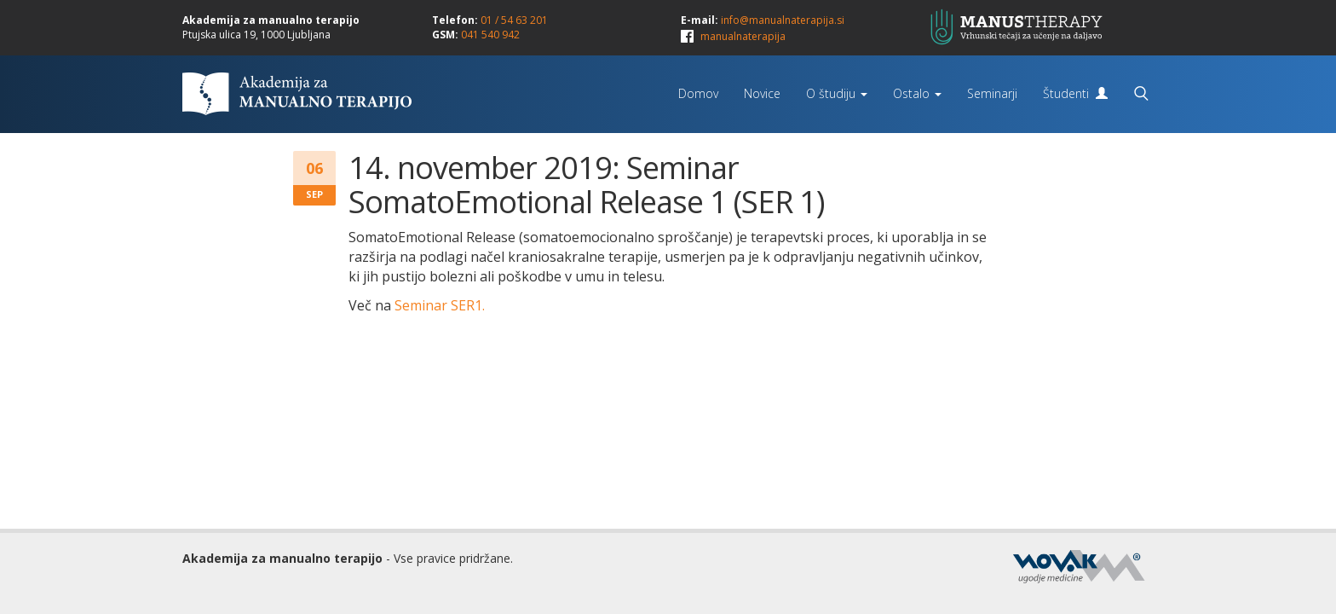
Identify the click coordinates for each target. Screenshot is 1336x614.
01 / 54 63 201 (514, 20)
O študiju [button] (836, 93)
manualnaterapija (743, 36)
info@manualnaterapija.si (782, 20)
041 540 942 (490, 34)
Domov (698, 93)
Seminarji (992, 93)
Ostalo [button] (917, 93)
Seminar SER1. (439, 305)
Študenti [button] (1075, 93)
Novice (762, 93)
